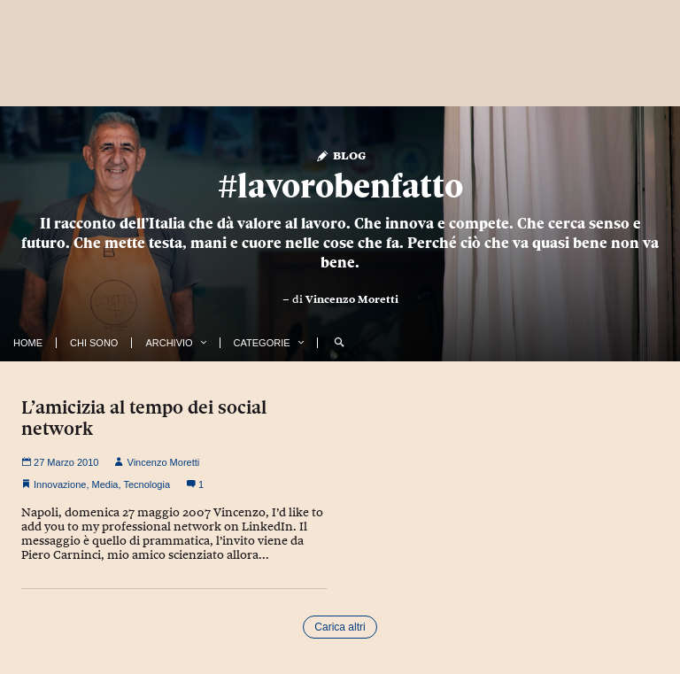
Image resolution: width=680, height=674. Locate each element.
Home (27, 342)
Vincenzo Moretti (351, 299)
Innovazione (60, 484)
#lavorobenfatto (340, 185)
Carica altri (339, 627)
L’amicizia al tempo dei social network (144, 418)
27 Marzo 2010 (59, 462)
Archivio (168, 342)
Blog (340, 154)
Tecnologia (146, 484)
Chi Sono (94, 342)
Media (105, 484)
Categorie (262, 342)
